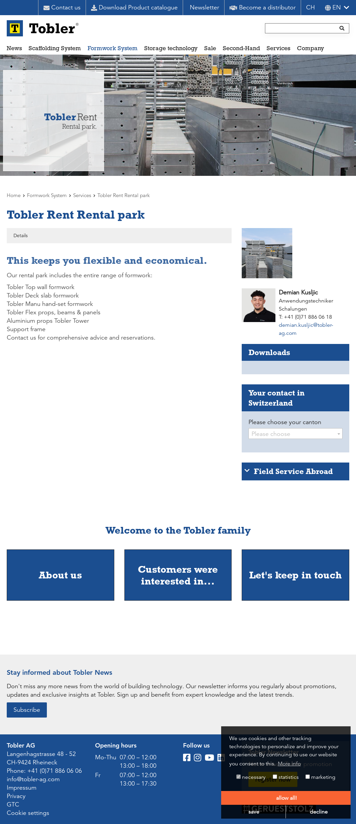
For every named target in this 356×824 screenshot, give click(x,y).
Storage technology (171, 48)
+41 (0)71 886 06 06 (54, 770)
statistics (286, 777)
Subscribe (26, 710)
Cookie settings (28, 813)
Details (20, 235)
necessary (251, 777)
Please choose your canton (284, 422)
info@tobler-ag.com (33, 779)
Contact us (62, 7)
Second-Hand (241, 48)
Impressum (21, 787)
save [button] (253, 812)
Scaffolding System (55, 48)
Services (278, 48)
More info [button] (289, 763)
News (14, 48)
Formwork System (113, 48)
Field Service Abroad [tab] (288, 471)
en (333, 7)
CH (310, 7)
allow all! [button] (286, 798)
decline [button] (319, 812)
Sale (210, 48)
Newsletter (204, 7)
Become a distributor (263, 7)
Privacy (16, 796)
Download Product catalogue (134, 7)
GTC (13, 804)
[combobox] (295, 433)
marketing (320, 777)
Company (310, 48)
